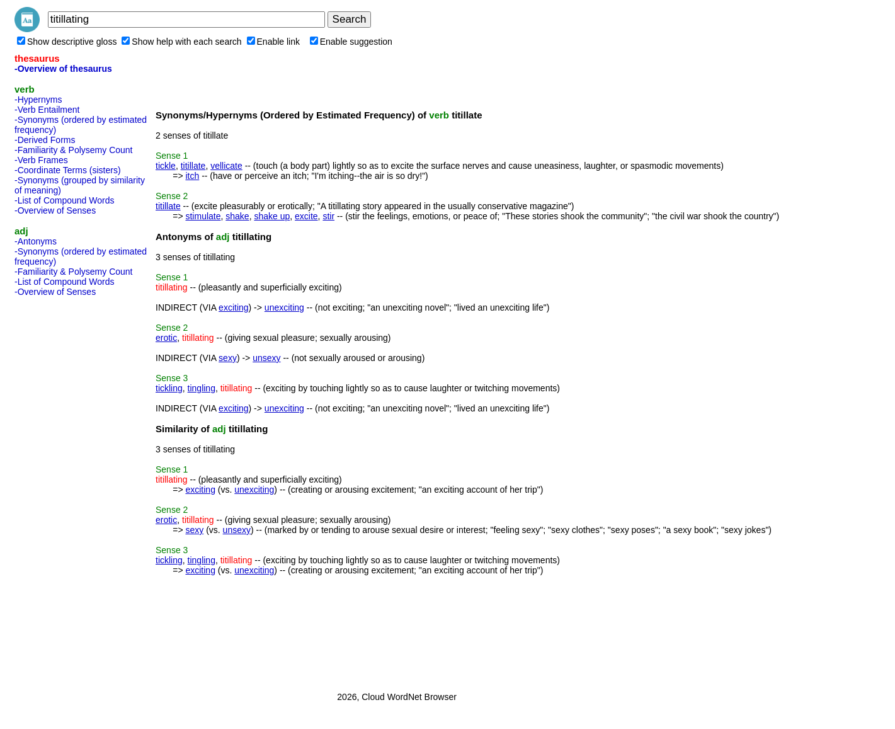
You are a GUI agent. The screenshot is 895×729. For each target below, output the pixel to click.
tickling (169, 388)
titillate (193, 166)
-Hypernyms (38, 100)
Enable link (273, 42)
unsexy (266, 358)
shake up (272, 216)
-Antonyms (35, 241)
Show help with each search (181, 42)
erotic (166, 338)
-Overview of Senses (55, 210)
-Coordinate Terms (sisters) (67, 170)
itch (192, 176)
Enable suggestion (351, 42)
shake (237, 216)
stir (328, 216)
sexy (228, 358)
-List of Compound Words (64, 200)
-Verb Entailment (47, 110)
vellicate (226, 166)
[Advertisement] (64, 490)
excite (306, 216)
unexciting (284, 307)
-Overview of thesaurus (63, 69)
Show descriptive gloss (67, 42)
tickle (166, 166)
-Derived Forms (44, 140)
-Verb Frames (41, 160)
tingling (201, 388)
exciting (233, 307)
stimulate (202, 216)
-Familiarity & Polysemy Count (73, 150)
